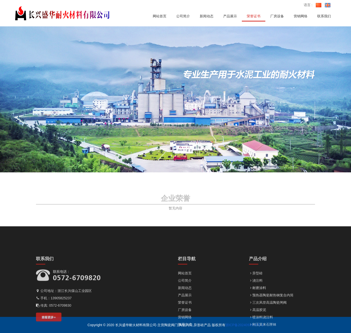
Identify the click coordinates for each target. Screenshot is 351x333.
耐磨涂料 (257, 320)
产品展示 (185, 327)
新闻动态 (185, 320)
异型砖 (256, 305)
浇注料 (256, 312)
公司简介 (185, 312)
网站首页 (185, 305)
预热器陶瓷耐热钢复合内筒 (271, 327)
